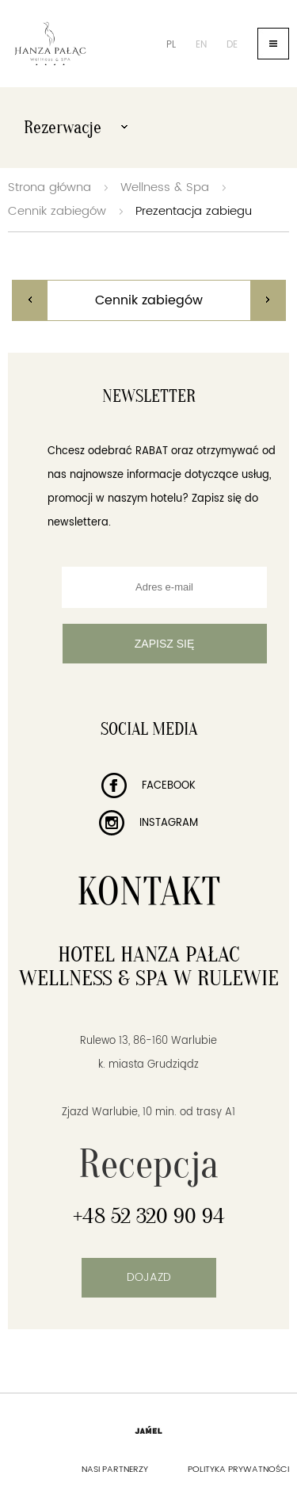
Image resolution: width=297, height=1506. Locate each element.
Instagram (148, 823)
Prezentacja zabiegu (193, 211)
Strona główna (49, 187)
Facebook (148, 786)
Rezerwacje (76, 127)
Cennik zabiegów (57, 211)
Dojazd (149, 1277)
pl (171, 44)
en (201, 44)
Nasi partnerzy (115, 1469)
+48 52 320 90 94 (149, 1216)
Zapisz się (164, 643)
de (232, 44)
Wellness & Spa (164, 187)
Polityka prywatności (238, 1469)
